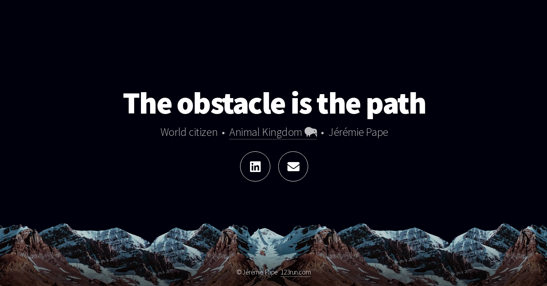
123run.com (296, 272)
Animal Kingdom (272, 132)
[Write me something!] (293, 166)
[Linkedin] (255, 166)
